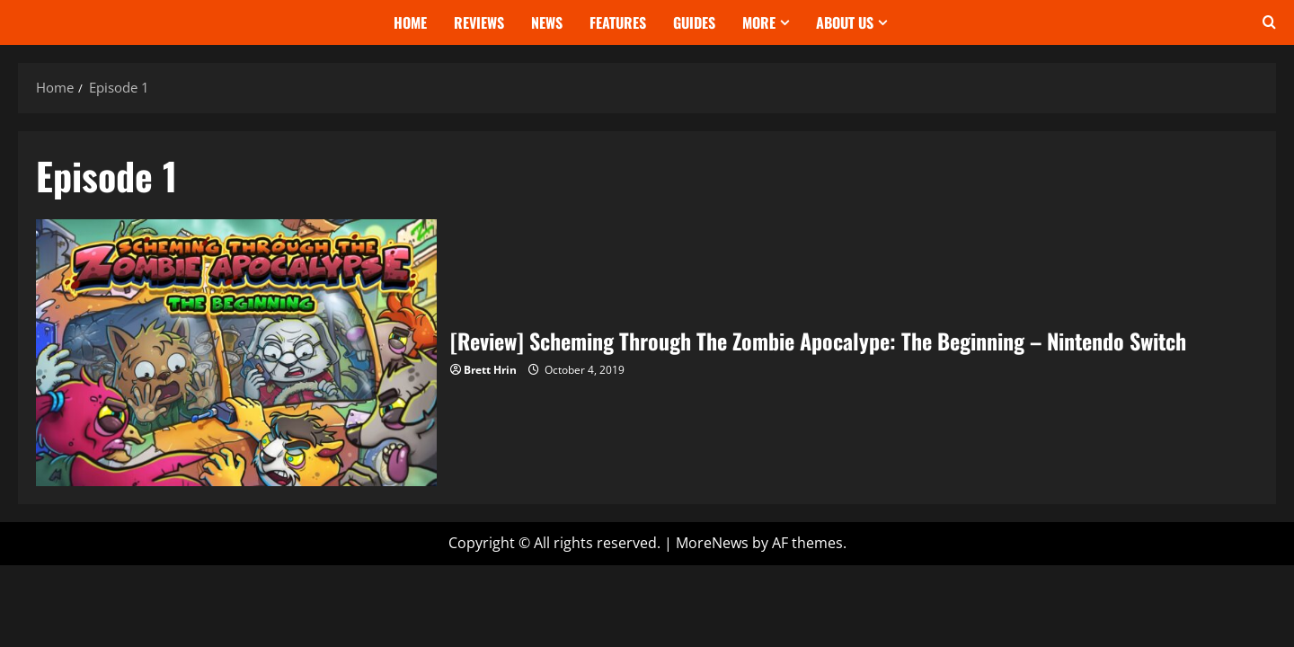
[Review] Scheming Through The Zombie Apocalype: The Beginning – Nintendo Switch (236, 352)
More (759, 22)
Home (410, 22)
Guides (694, 22)
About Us (844, 22)
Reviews (479, 22)
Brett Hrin (490, 369)
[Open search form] (1269, 22)
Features (617, 22)
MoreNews (712, 543)
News (547, 22)
